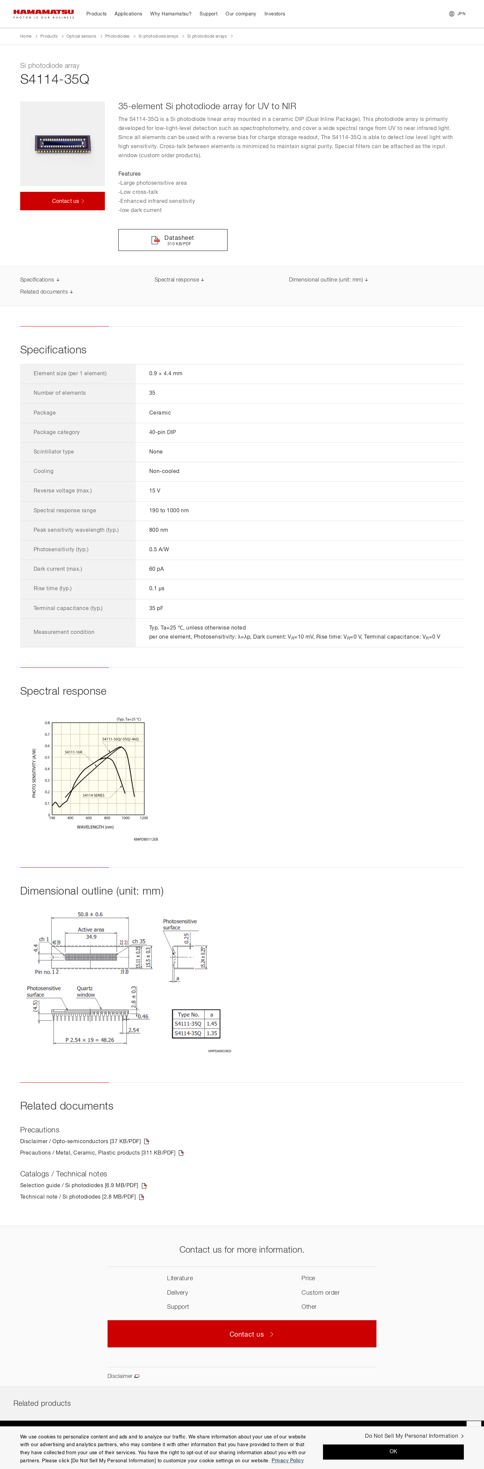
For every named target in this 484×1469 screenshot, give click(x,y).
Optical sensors (81, 37)
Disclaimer (120, 1376)
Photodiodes (117, 37)
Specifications (37, 280)
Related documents (44, 292)
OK (394, 1452)
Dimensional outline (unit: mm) (326, 280)
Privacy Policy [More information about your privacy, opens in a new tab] (288, 1461)
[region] (242, 1447)
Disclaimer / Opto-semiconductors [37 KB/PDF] (80, 1141)
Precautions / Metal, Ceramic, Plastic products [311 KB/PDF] (97, 1153)
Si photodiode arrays (158, 37)
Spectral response (177, 280)
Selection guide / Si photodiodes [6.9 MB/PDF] (79, 1186)
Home (25, 37)
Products (49, 37)
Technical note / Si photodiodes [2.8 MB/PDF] (78, 1197)
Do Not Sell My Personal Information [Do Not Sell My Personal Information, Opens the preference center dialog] (411, 1436)
